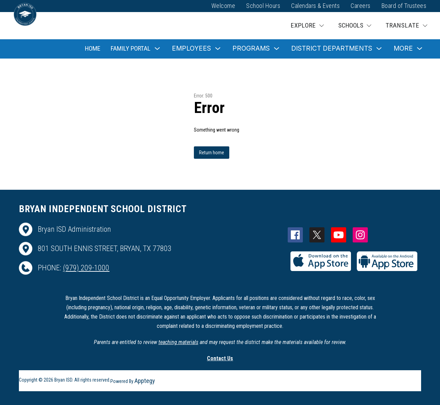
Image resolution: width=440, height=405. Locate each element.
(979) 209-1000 (86, 267)
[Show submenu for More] (403, 49)
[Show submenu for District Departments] (331, 49)
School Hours (263, 5)
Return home (211, 152)
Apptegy (144, 380)
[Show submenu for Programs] (251, 49)
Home (92, 48)
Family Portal (131, 48)
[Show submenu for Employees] (191, 49)
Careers (361, 5)
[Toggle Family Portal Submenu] (157, 48)
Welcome (223, 5)
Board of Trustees (404, 5)
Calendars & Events (315, 5)
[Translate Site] (406, 26)
